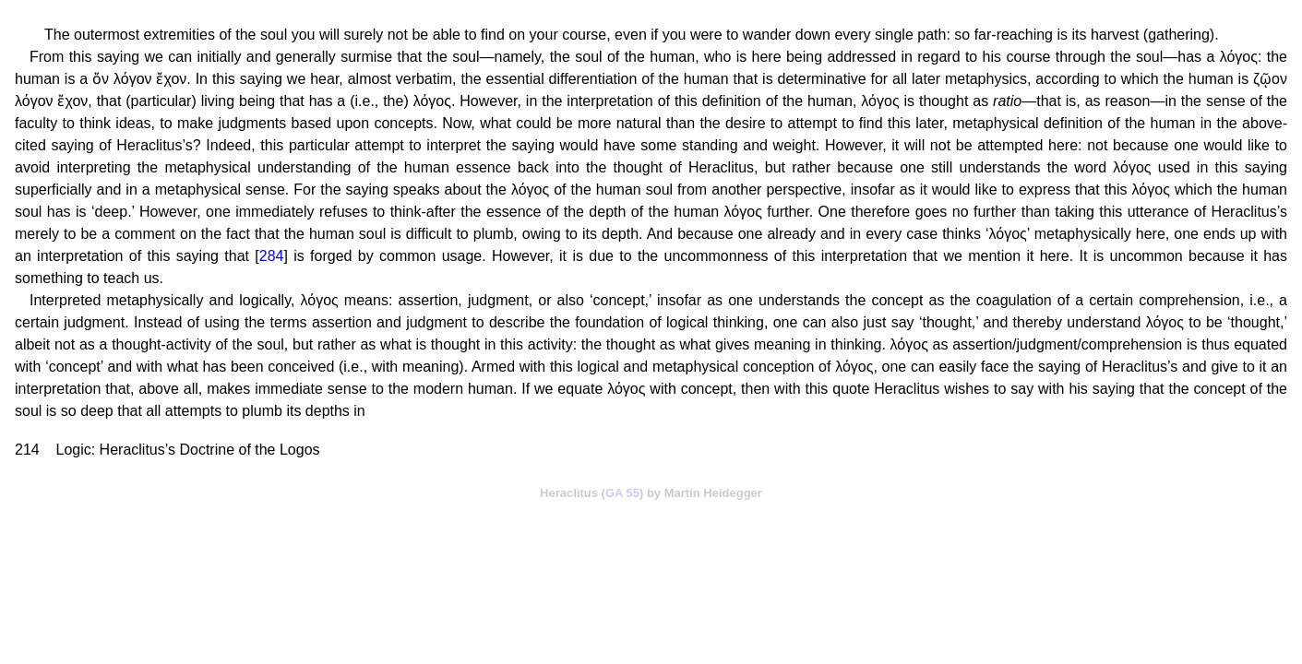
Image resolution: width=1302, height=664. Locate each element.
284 (271, 256)
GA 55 (622, 493)
